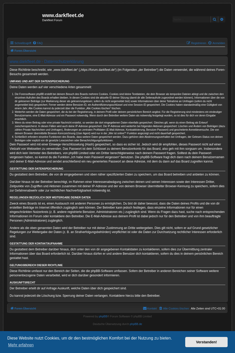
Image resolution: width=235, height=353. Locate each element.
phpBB (103, 316)
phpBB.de (136, 323)
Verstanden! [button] (206, 342)
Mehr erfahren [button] (21, 345)
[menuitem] (38, 43)
